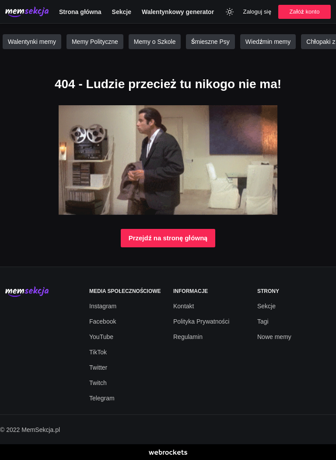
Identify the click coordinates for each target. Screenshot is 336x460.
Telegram (102, 398)
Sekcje (266, 306)
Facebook (102, 321)
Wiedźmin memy (267, 41)
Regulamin (188, 336)
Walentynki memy (32, 41)
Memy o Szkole (155, 41)
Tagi (263, 321)
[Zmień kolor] (230, 12)
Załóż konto (305, 11)
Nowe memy (274, 336)
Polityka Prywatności (201, 321)
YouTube (101, 336)
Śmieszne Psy (210, 41)
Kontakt (183, 306)
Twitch (98, 382)
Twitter (98, 367)
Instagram (102, 306)
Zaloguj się (257, 11)
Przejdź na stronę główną (168, 238)
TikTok (98, 352)
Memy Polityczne (95, 41)
